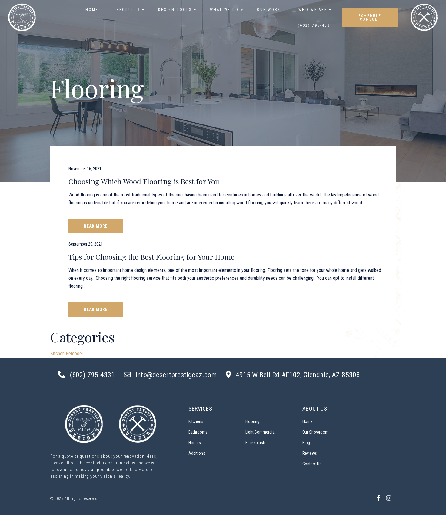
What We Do (226, 10)
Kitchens (195, 421)
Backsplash (255, 442)
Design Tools (176, 10)
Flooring (252, 421)
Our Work (268, 10)
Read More (96, 226)
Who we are (314, 10)
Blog (306, 442)
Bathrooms (198, 432)
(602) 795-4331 (315, 25)
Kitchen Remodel (66, 353)
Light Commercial (260, 432)
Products (130, 10)
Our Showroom (315, 432)
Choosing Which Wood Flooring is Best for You (143, 181)
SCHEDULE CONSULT (369, 17)
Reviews (309, 453)
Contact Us (311, 463)
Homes (194, 442)
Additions (196, 453)
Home (91, 10)
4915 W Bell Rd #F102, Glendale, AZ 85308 (298, 375)
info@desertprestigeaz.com (176, 375)
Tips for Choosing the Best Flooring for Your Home (151, 257)
